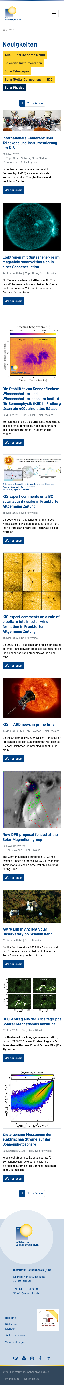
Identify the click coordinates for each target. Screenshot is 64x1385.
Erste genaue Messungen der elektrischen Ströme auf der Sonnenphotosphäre (27, 1139)
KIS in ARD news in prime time (28, 724)
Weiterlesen (13, 190)
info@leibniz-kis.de (28, 1293)
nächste (38, 103)
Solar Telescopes (17, 71)
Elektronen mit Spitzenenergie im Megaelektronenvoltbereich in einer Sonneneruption (31, 262)
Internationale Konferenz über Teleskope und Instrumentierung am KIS (30, 143)
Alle (8, 55)
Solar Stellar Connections (23, 79)
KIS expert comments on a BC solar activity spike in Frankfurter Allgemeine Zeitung (31, 501)
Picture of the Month (30, 55)
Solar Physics (14, 87)
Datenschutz (31, 1378)
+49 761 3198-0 (28, 1289)
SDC (49, 79)
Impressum (12, 1378)
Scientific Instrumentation (23, 63)
